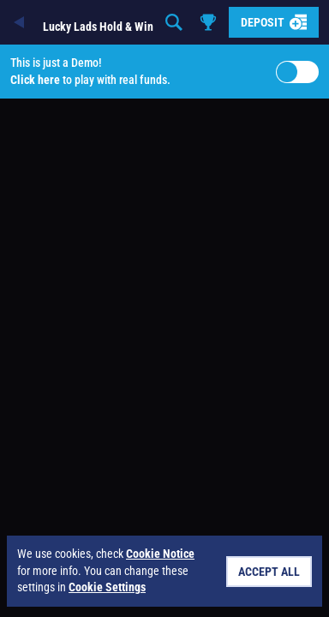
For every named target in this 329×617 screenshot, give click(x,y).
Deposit (274, 22)
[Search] (174, 22)
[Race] (208, 22)
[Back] (20, 22)
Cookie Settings (107, 587)
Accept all (269, 571)
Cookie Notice (160, 553)
